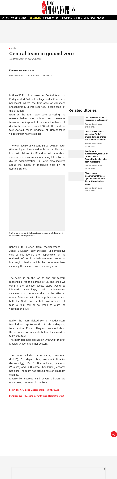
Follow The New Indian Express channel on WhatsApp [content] (34, 390)
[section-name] (58, 48)
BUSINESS (67, 18)
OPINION (46, 18)
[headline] (96, 119)
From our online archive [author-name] (21, 70)
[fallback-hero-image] (76, 120)
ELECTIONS (35, 18)
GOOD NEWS (89, 18)
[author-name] (94, 124)
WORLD (14, 18)
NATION (5, 18)
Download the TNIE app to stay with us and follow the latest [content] (36, 396)
